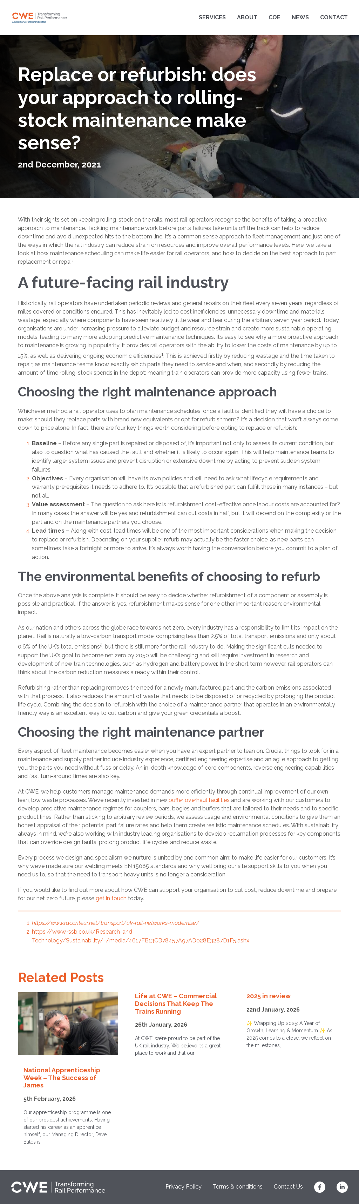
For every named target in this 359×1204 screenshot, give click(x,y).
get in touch (111, 898)
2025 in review (268, 996)
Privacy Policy (183, 1186)
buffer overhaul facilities (199, 800)
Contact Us (288, 1186)
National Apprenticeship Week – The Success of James (61, 1077)
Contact (334, 17)
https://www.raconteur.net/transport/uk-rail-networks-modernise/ (115, 923)
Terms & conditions (238, 1186)
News (300, 17)
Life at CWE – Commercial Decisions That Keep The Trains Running (176, 1003)
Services (212, 17)
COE (274, 17)
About (247, 17)
